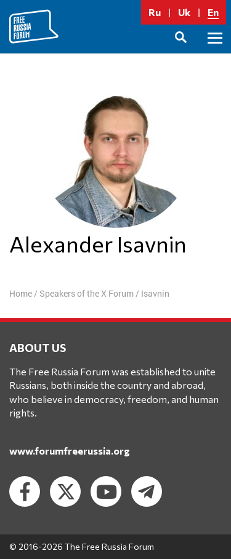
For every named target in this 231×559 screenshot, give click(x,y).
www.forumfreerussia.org (69, 450)
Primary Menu (215, 51)
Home (20, 293)
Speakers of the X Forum (86, 293)
